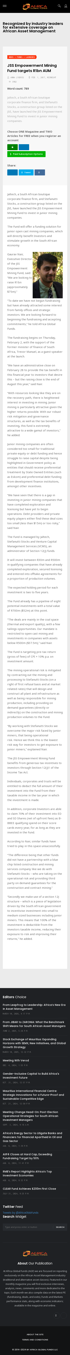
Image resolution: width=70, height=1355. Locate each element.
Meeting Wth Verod (16, 1060)
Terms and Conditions (35, 1339)
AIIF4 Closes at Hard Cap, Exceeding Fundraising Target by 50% (27, 1156)
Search (60, 1227)
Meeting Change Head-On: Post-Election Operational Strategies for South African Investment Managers (30, 1116)
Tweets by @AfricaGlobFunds (20, 1213)
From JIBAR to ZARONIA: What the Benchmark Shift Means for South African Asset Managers (34, 1024)
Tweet (26, 172)
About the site (35, 1334)
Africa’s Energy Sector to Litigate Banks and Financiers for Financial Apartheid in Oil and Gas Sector (32, 1137)
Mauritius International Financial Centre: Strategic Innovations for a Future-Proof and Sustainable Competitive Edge (33, 1095)
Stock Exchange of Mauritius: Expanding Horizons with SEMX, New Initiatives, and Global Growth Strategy (34, 1043)
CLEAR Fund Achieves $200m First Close (29, 1189)
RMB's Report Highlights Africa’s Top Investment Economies (27, 1173)
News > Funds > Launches (22, 57)
